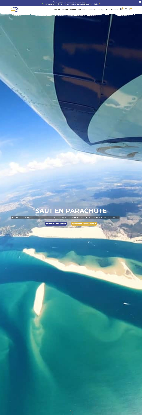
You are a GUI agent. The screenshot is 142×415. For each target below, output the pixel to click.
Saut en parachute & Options (65, 10)
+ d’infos (95, 4)
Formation (82, 10)
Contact (114, 10)
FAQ (107, 10)
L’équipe (101, 10)
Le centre (92, 10)
